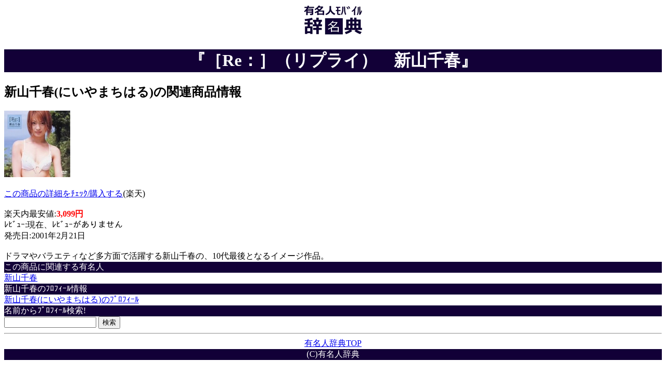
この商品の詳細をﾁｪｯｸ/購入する (63, 193)
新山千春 (20, 277)
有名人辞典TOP (333, 343)
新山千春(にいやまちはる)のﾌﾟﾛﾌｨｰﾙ (71, 299)
